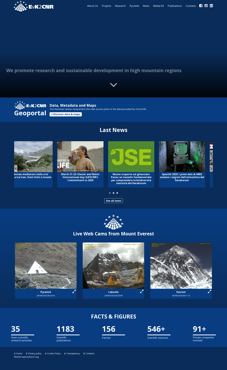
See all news (113, 200)
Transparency (72, 353)
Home (18, 353)
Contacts (88, 353)
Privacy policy (33, 353)
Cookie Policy (53, 353)
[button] (110, 193)
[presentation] (15, 168)
